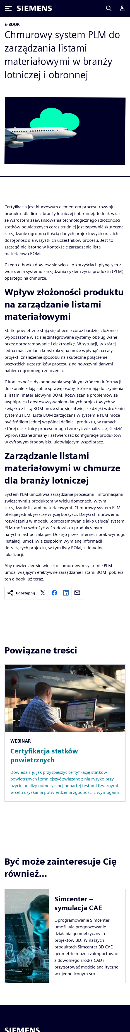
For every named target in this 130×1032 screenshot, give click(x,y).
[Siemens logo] (34, 8)
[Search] (108, 8)
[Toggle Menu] (8, 8)
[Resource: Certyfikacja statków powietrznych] (65, 733)
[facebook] (54, 593)
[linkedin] (65, 593)
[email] (77, 593)
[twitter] (43, 593)
